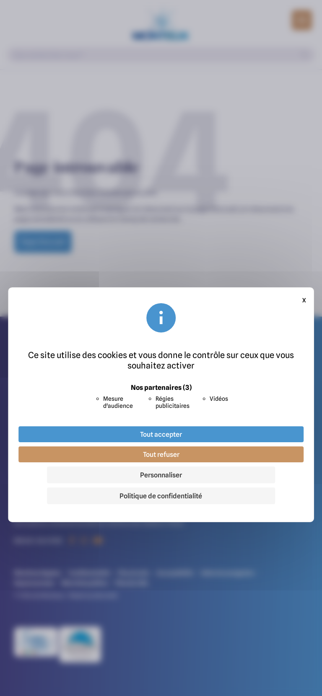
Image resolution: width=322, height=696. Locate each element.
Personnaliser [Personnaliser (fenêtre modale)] (161, 475)
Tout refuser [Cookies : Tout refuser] (161, 454)
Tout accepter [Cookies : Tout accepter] (161, 434)
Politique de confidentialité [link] (160, 496)
